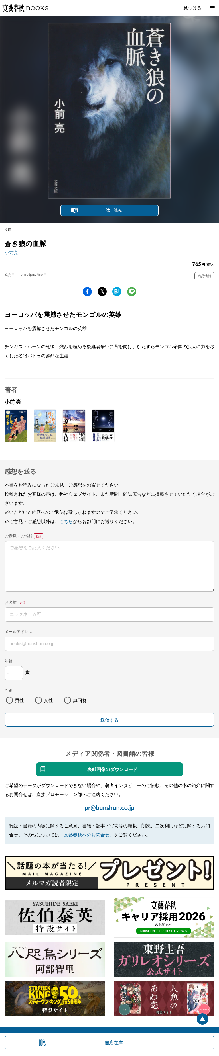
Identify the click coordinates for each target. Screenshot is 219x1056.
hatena (116, 291)
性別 (9, 690)
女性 (48, 700)
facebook (87, 291)
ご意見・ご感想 (19, 536)
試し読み (114, 210)
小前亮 (11, 252)
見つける (192, 7)
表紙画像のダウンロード (112, 769)
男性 (19, 700)
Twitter (102, 291)
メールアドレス (19, 631)
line (131, 291)
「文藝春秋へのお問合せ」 (86, 834)
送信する (109, 720)
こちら (66, 521)
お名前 (11, 602)
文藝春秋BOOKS (25, 8)
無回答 (80, 700)
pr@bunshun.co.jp (109, 807)
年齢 (9, 661)
